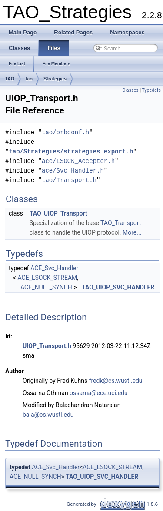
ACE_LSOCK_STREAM (47, 277)
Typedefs (151, 90)
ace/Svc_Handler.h (73, 170)
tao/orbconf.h (65, 132)
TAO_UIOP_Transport (58, 213)
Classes (130, 90)
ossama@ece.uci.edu (99, 392)
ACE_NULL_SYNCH (46, 287)
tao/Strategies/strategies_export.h (71, 151)
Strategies (55, 78)
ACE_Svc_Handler (54, 268)
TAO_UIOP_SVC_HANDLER (118, 287)
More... (132, 232)
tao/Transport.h (69, 180)
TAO (9, 78)
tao (29, 78)
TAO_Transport (120, 222)
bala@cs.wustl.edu (48, 414)
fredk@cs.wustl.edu (116, 380)
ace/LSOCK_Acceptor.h (78, 161)
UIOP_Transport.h (47, 345)
